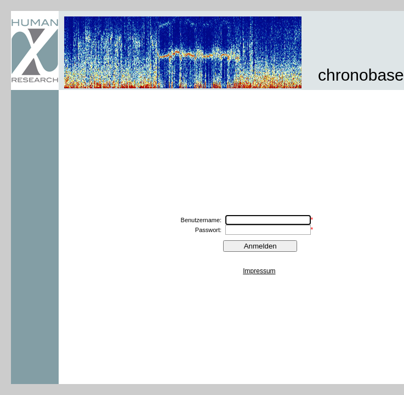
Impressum (259, 271)
